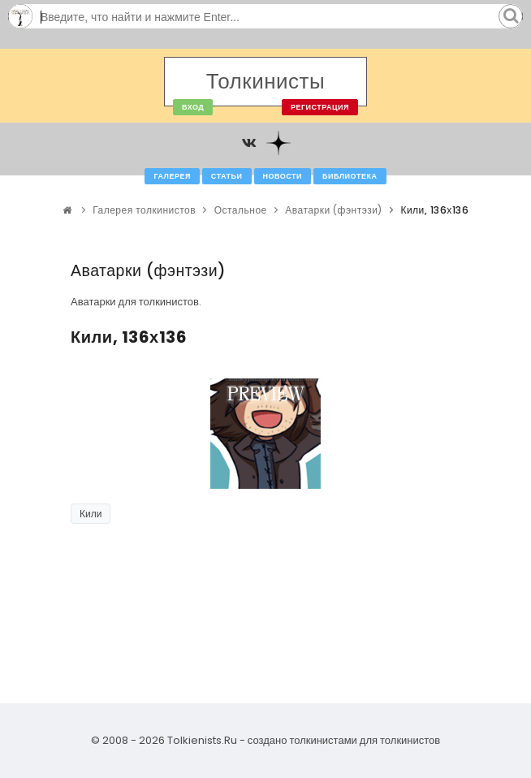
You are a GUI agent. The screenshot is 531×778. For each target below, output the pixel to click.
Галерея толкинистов (144, 210)
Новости (283, 176)
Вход (193, 107)
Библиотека (349, 176)
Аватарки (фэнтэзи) (333, 210)
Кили (90, 514)
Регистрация (320, 107)
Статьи (227, 176)
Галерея (171, 176)
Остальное (240, 210)
